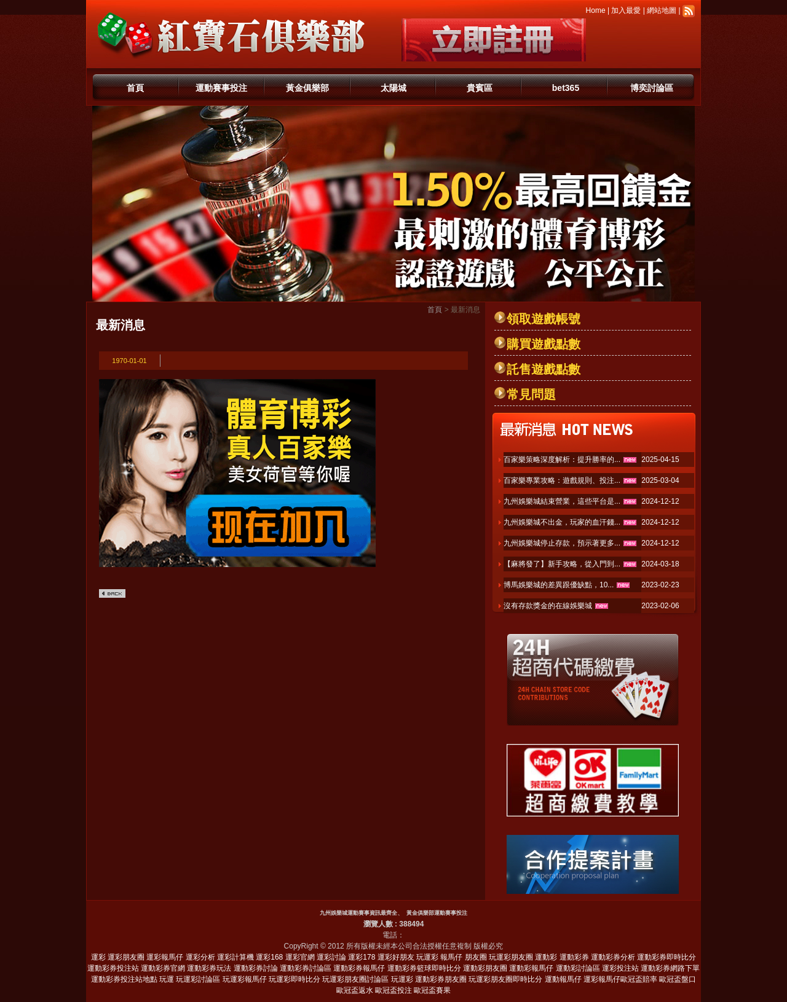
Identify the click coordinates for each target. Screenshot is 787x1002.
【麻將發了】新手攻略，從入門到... (562, 564)
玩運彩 (427, 957)
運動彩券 (574, 957)
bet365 (565, 88)
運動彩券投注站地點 (124, 979)
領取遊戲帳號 (543, 319)
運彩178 (361, 957)
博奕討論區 (651, 88)
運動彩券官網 (163, 968)
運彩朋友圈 (126, 957)
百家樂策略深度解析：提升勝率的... (562, 459)
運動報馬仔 (563, 979)
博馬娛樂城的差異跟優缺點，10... (559, 585)
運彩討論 (331, 957)
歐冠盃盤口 (677, 979)
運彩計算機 (235, 957)
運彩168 (269, 957)
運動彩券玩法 (209, 968)
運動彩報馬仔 (531, 968)
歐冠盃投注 (393, 990)
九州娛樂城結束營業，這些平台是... (562, 501)
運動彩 (546, 957)
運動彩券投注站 (113, 968)
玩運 (166, 979)
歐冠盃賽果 (432, 990)
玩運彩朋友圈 (511, 957)
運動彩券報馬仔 (359, 968)
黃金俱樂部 (307, 88)
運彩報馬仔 (164, 957)
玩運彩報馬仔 (245, 979)
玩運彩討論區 (198, 979)
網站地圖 (661, 10)
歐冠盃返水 (354, 990)
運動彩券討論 (256, 968)
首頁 (135, 88)
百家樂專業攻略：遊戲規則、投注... (562, 480)
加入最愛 (626, 10)
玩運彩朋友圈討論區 (355, 979)
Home (596, 10)
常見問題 (531, 394)
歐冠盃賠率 (638, 979)
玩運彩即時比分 (294, 979)
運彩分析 (200, 957)
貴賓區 (479, 88)
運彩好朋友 (396, 957)
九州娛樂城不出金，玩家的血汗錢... (562, 522)
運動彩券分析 (613, 957)
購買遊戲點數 (543, 344)
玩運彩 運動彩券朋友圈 (429, 979)
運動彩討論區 (578, 968)
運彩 (98, 957)
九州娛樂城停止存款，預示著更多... (562, 543)
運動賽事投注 (221, 88)
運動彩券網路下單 (670, 968)
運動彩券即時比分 (666, 957)
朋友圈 (476, 957)
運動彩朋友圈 (485, 968)
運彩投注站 (620, 968)
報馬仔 (451, 957)
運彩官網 (300, 957)
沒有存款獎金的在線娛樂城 (548, 605)
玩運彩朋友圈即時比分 (505, 979)
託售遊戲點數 (543, 369)
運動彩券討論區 (305, 968)
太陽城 (393, 88)
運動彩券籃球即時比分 (424, 968)
